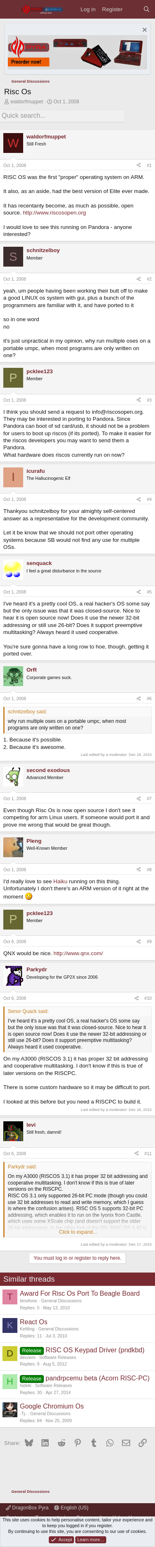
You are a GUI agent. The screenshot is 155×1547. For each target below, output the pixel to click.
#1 (149, 165)
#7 (149, 798)
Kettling (27, 1328)
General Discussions (61, 1300)
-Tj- (23, 1413)
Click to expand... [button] (78, 1232)
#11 (148, 1153)
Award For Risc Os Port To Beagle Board (80, 1293)
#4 (149, 499)
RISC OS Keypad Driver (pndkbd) (94, 1350)
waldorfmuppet (26, 102)
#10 (148, 998)
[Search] (146, 9)
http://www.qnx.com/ (78, 953)
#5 (149, 591)
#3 (149, 400)
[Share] (139, 166)
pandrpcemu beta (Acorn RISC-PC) (97, 1378)
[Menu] (10, 9)
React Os (34, 1321)
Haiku (60, 881)
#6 (149, 698)
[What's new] (133, 9)
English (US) (71, 1508)
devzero (28, 1357)
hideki (25, 1385)
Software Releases (57, 1357)
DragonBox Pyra (27, 1508)
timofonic (29, 1300)
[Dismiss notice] (143, 30)
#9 (149, 941)
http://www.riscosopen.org (54, 213)
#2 (149, 279)
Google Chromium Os (52, 1406)
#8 (149, 869)
